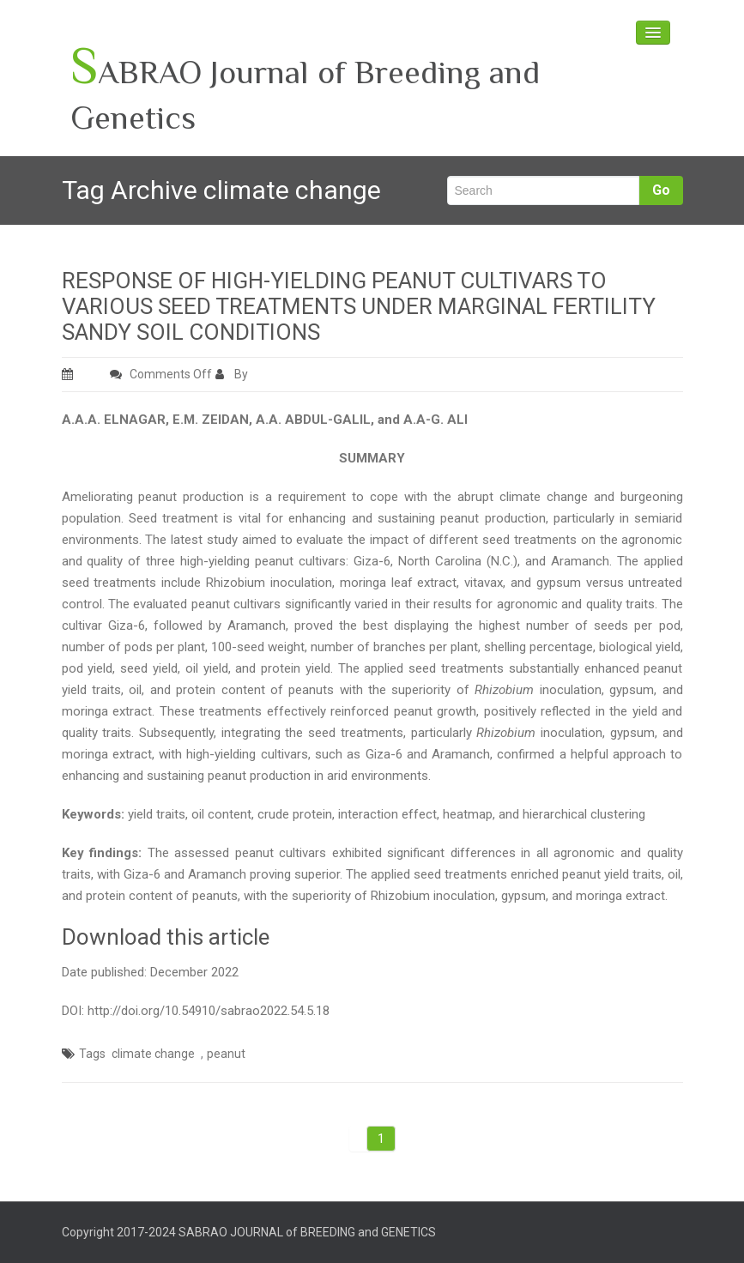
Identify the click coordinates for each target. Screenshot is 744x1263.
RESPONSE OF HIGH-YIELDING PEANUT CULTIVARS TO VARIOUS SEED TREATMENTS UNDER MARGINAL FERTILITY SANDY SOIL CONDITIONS (359, 306)
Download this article (165, 937)
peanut (226, 1054)
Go (661, 190)
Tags (92, 1054)
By (233, 374)
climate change (153, 1054)
